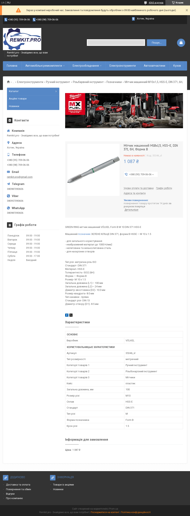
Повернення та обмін (18, 489)
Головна (12, 65)
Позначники (114, 82)
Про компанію (14, 498)
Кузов (177, 65)
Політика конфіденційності (136, 512)
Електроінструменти (123, 65)
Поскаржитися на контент (105, 512)
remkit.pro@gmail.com (20, 176)
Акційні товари (18, 98)
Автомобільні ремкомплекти (43, 65)
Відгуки (10, 493)
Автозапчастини (154, 65)
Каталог (14, 91)
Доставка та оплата (18, 484)
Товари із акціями (63, 484)
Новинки (14, 106)
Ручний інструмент (58, 82)
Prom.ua (113, 508)
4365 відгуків (156, 2)
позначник (84, 234)
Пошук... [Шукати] (157, 42)
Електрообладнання (86, 65)
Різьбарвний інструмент (88, 82)
